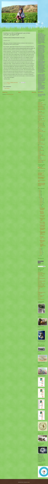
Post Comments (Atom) (10, 94)
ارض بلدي (39, 297)
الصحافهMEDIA (40, 162)
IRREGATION (40, 130)
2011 (40, 255)
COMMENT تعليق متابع (41, 112)
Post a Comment (7, 88)
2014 (40, 194)
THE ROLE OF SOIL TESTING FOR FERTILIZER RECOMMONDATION (41, 174)
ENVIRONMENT (40, 118)
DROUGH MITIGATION (41, 278)
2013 (40, 195)
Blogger (28, 482)
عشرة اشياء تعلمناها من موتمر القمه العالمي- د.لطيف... (42, 219)
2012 (40, 197)
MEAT (39, 137)
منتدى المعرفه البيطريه (41, 299)
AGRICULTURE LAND (41, 104)
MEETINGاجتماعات (41, 140)
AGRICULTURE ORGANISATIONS (40, 106)
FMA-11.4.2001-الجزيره (41, 283)
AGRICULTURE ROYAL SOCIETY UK (41, 274)
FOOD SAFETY (40, 124)
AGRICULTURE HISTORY (40, 103)
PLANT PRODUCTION (41, 144)
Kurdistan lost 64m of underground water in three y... (42, 226)
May (40, 248)
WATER (9, 83)
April (40, 249)
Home (19, 92)
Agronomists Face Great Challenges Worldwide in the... (42, 229)
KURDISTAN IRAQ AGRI (41, 131)
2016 (40, 191)
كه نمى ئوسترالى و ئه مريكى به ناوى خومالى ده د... (42, 216)
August (41, 204)
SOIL (38, 151)
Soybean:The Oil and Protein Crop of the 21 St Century (42, 241)
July (40, 205)
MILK (38, 141)
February (41, 252)
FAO (38, 279)
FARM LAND (40, 282)
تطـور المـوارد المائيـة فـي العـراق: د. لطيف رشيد (42, 237)
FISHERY (39, 119)
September (41, 202)
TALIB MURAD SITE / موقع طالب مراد (41, 296)
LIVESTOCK (40, 136)
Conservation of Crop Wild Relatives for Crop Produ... (43, 245)
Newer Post (4, 92)
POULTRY (39, 146)
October (41, 201)
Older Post (34, 92)
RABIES (39, 294)
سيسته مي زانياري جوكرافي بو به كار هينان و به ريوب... (42, 223)
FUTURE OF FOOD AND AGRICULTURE (41, 286)
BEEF (39, 277)
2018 (40, 190)
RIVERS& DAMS (40, 150)
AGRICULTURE (40, 272)
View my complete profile (41, 168)
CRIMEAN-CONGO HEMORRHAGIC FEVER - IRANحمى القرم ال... (42, 233)
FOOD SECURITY (40, 125)
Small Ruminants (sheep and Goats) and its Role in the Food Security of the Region (41, 184)
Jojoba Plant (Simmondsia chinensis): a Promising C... (42, 212)
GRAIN (39, 288)
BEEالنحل (39, 111)
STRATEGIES (40, 154)
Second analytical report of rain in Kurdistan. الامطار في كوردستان (41, 178)
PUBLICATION (40, 147)
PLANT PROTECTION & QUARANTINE (41, 293)
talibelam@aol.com (41, 92)
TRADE (39, 157)
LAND (39, 133)
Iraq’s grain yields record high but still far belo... (42, 209)
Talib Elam (40, 167)
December (41, 198)
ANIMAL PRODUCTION (41, 109)
